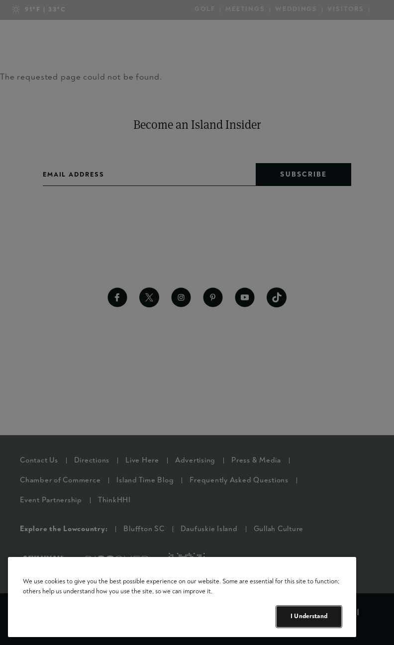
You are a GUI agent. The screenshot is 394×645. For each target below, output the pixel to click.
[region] (182, 597)
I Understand (309, 616)
